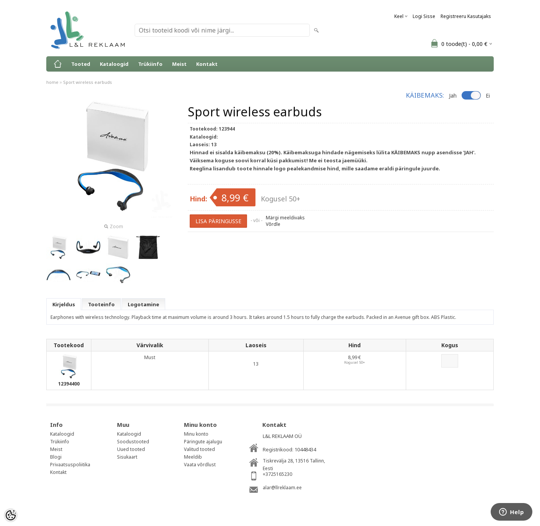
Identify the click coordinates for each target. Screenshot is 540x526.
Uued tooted (131, 449)
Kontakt (207, 63)
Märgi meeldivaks (285, 217)
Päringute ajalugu (203, 441)
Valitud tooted (199, 449)
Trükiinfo (150, 63)
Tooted (80, 63)
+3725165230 (277, 474)
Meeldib (193, 457)
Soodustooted (133, 441)
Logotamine (143, 304)
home (52, 82)
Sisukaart (127, 457)
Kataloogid (114, 63)
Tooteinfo (101, 304)
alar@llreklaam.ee (282, 487)
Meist (179, 63)
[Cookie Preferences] (11, 515)
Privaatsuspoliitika (70, 464)
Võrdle (273, 224)
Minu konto (196, 434)
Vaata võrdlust (200, 464)
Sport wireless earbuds (87, 82)
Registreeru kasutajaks (466, 16)
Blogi (56, 457)
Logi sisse (424, 16)
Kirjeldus (63, 304)
